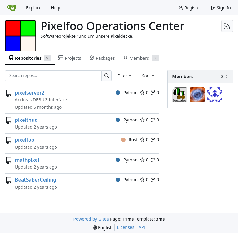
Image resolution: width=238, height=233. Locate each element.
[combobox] (125, 75)
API (142, 227)
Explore (33, 8)
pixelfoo (24, 140)
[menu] (103, 228)
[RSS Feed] (227, 26)
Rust (129, 140)
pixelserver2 (29, 93)
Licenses (125, 227)
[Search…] (106, 75)
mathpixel (27, 160)
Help (55, 8)
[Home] (11, 7)
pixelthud (26, 120)
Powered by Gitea (91, 219)
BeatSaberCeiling (35, 180)
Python (127, 92)
